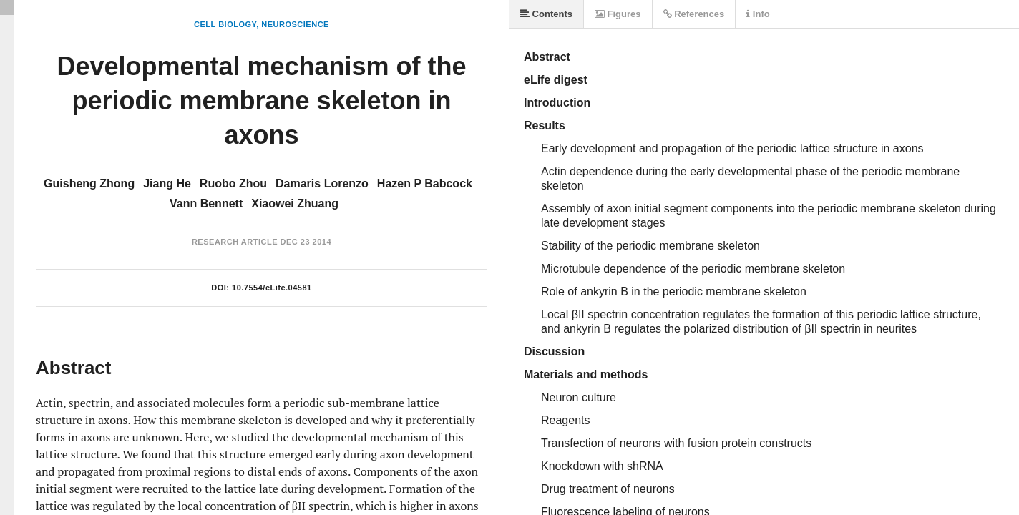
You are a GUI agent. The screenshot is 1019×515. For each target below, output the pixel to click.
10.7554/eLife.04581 (272, 287)
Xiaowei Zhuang (294, 203)
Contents (546, 14)
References (694, 14)
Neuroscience (295, 24)
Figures (618, 14)
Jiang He (167, 183)
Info (757, 14)
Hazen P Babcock (424, 183)
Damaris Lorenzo (322, 183)
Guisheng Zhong (89, 183)
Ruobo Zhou (233, 183)
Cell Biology (225, 24)
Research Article (235, 241)
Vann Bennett (206, 203)
